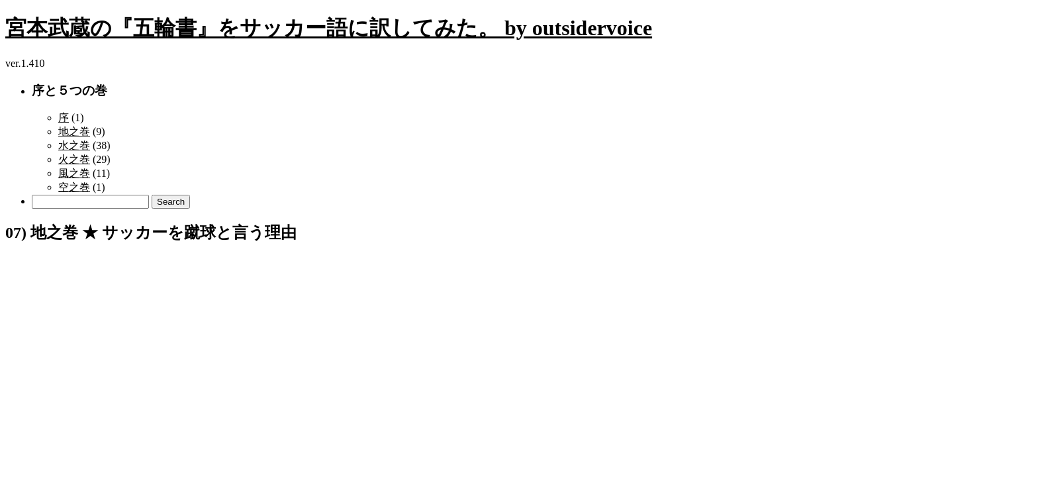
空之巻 (74, 187)
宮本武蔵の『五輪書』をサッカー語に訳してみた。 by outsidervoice (328, 28)
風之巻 (74, 173)
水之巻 (74, 145)
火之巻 (74, 159)
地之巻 (74, 131)
